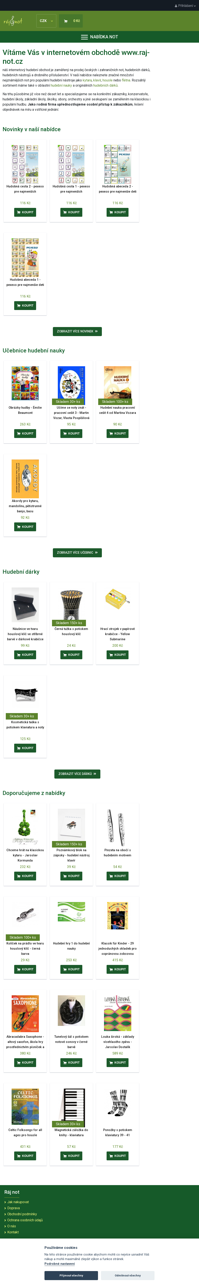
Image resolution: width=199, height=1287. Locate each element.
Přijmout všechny (71, 1275)
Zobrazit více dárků (77, 774)
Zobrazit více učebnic (77, 553)
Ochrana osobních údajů (25, 1220)
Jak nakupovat (18, 1202)
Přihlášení (185, 6)
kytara (87, 80)
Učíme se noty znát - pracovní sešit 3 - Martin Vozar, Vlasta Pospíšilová (71, 413)
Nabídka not (99, 36)
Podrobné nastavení (59, 1264)
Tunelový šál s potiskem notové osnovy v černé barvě (71, 1042)
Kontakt (13, 1232)
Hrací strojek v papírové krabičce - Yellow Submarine (117, 634)
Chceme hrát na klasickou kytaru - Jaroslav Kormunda (25, 855)
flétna (126, 80)
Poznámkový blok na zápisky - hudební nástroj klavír (71, 855)
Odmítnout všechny (128, 1275)
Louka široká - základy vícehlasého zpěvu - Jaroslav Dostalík (117, 1042)
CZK (46, 21)
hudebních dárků (105, 85)
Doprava (13, 1208)
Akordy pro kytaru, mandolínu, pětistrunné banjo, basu (25, 506)
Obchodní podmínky (22, 1214)
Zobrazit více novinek (77, 331)
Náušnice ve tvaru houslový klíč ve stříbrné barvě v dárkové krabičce (25, 634)
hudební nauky (61, 85)
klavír (97, 80)
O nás (11, 1226)
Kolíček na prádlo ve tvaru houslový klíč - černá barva (25, 949)
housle (108, 80)
